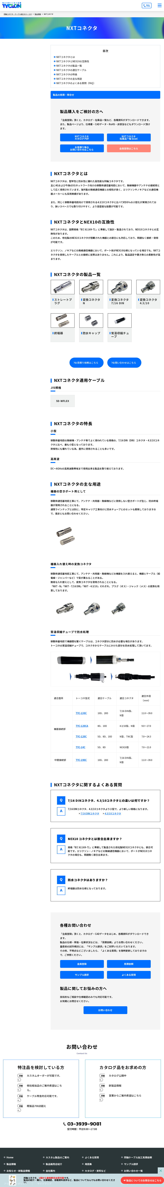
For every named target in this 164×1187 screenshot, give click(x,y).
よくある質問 (129, 974)
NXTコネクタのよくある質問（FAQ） (76, 83)
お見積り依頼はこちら (86, 362)
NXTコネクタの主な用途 (69, 78)
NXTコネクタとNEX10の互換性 (72, 61)
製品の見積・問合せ (63, 94)
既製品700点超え (36, 1106)
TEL (148, 5)
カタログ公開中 (117, 1075)
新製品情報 (115, 1085)
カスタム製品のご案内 (57, 1157)
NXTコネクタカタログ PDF (82, 137)
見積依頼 (128, 963)
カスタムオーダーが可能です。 (44, 1075)
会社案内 (50, 1170)
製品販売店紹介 (54, 1164)
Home (10, 1157)
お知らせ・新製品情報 (18, 1170)
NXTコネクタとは (65, 57)
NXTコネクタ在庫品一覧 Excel (129, 137)
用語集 (88, 1164)
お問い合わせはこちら (124, 362)
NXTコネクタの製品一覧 (69, 65)
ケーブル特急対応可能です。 (43, 1096)
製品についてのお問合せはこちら (144, 1180)
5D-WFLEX (62, 401)
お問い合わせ (105, 1010)
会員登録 (82, 963)
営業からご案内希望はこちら (125, 1095)
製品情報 (11, 1164)
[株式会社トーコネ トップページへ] (12, 5)
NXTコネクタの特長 (66, 74)
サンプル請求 (82, 974)
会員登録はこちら (128, 148)
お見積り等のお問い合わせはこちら (82, 148)
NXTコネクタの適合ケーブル (71, 70)
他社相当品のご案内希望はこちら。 (44, 1088)
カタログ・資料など (95, 1170)
